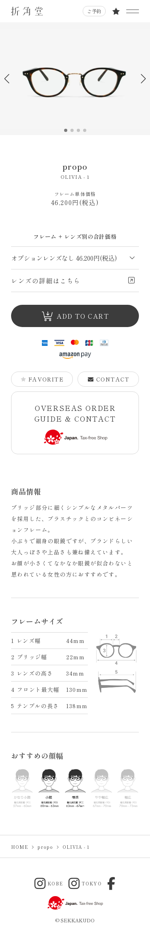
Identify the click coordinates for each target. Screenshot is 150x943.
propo (75, 166)
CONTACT (108, 379)
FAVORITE (42, 379)
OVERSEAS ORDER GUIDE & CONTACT (75, 424)
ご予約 (94, 11)
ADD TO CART (75, 316)
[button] (143, 78)
